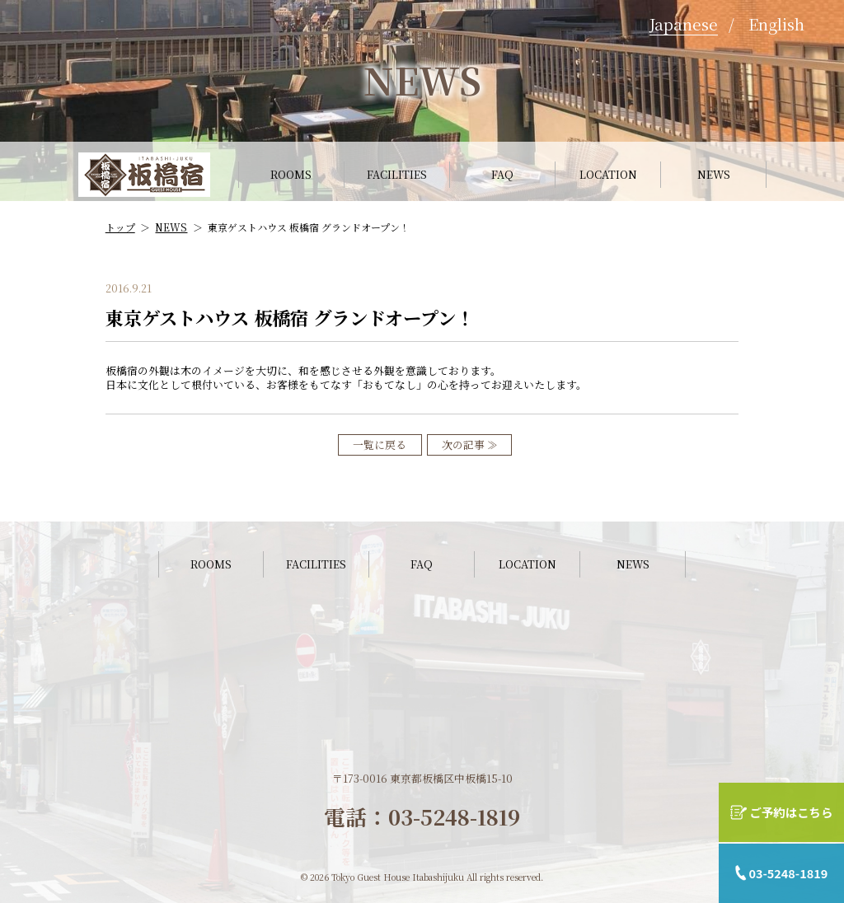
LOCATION (608, 174)
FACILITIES (397, 174)
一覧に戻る (379, 444)
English (776, 23)
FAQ (502, 174)
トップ (120, 227)
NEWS (713, 174)
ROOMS (291, 174)
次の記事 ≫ (470, 444)
